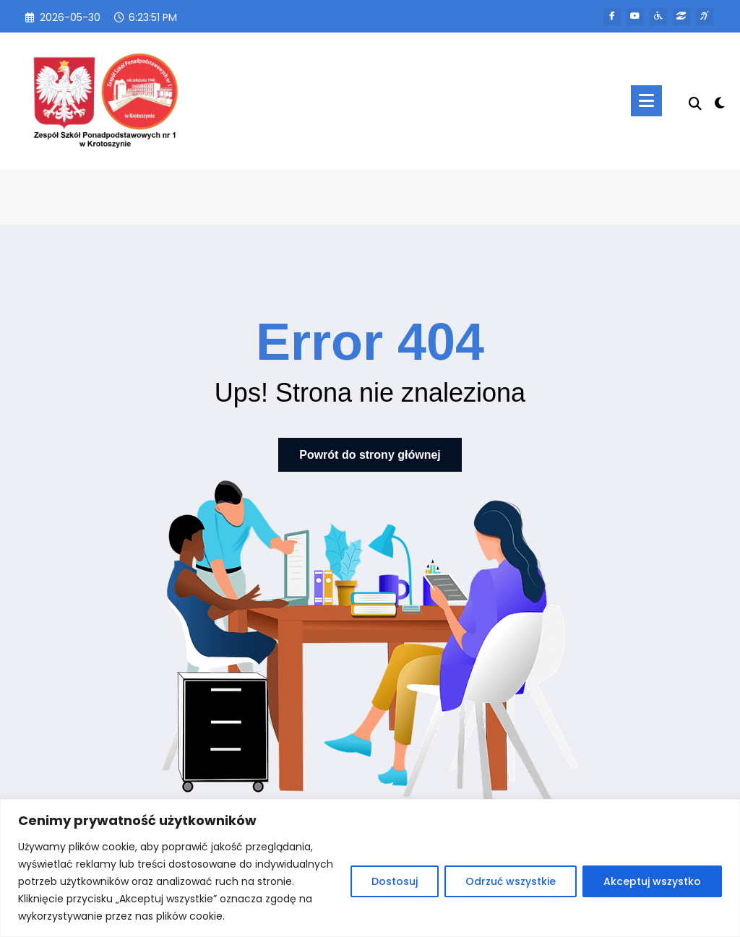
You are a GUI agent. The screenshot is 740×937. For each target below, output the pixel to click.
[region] (370, 868)
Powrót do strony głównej (370, 455)
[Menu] (645, 100)
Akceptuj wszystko (652, 881)
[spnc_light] (720, 101)
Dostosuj (394, 881)
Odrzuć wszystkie (510, 881)
